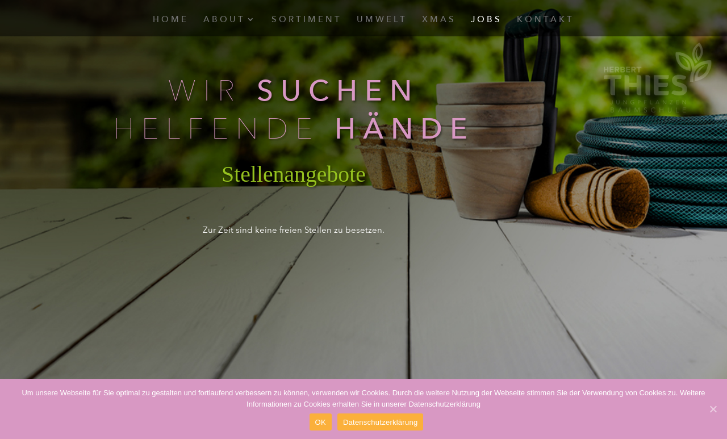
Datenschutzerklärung (380, 422)
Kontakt (545, 20)
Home (171, 20)
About (224, 20)
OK (320, 422)
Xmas (439, 20)
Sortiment (306, 20)
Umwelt (382, 20)
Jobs (486, 20)
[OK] (712, 409)
